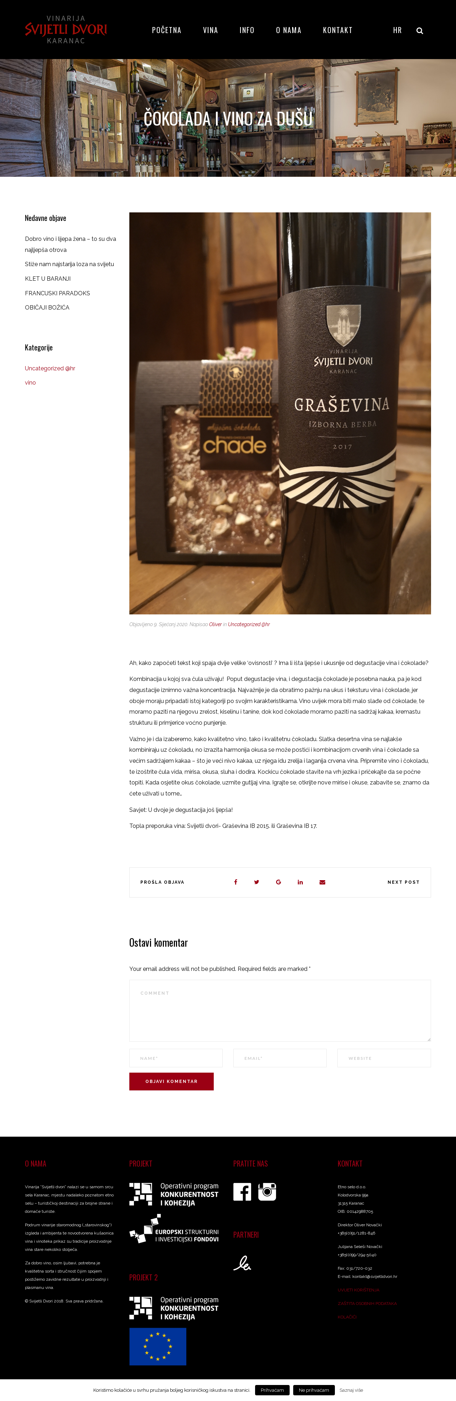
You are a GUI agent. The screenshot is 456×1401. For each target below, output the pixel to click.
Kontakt (338, 30)
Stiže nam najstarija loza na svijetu (69, 264)
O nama (289, 30)
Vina (210, 30)
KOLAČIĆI (347, 1317)
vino (30, 382)
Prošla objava (162, 882)
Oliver (215, 624)
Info (247, 30)
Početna (167, 30)
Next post (404, 882)
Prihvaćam (272, 1390)
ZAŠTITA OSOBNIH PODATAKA (367, 1303)
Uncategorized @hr (249, 624)
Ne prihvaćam (314, 1390)
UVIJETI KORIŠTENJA (358, 1290)
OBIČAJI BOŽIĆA (47, 307)
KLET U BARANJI (48, 278)
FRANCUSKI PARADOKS (57, 293)
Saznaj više (351, 1390)
